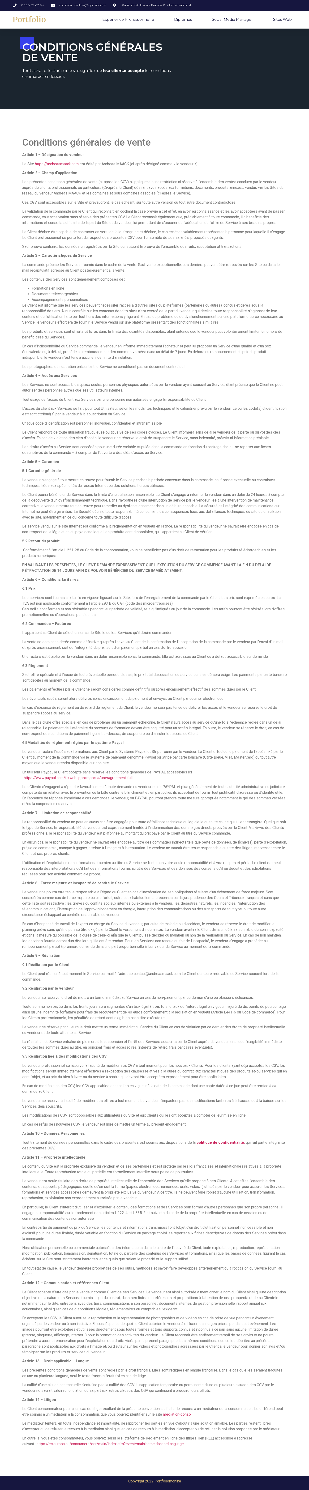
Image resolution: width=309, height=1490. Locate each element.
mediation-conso (177, 1414)
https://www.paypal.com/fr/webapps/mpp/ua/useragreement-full (78, 778)
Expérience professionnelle (128, 19)
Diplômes (183, 19)
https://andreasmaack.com (57, 164)
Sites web (282, 19)
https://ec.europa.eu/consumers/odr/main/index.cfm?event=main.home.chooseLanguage (110, 1444)
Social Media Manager (232, 19)
